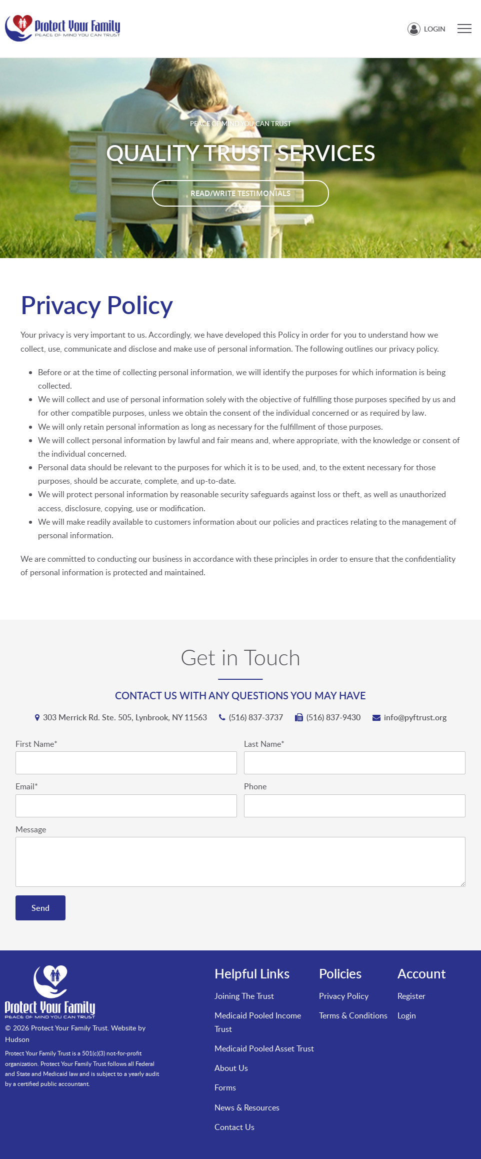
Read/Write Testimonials (240, 193)
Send (41, 907)
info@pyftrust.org (415, 717)
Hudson (17, 1039)
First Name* (37, 744)
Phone (255, 786)
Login (435, 29)
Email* (27, 786)
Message (31, 829)
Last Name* (264, 744)
